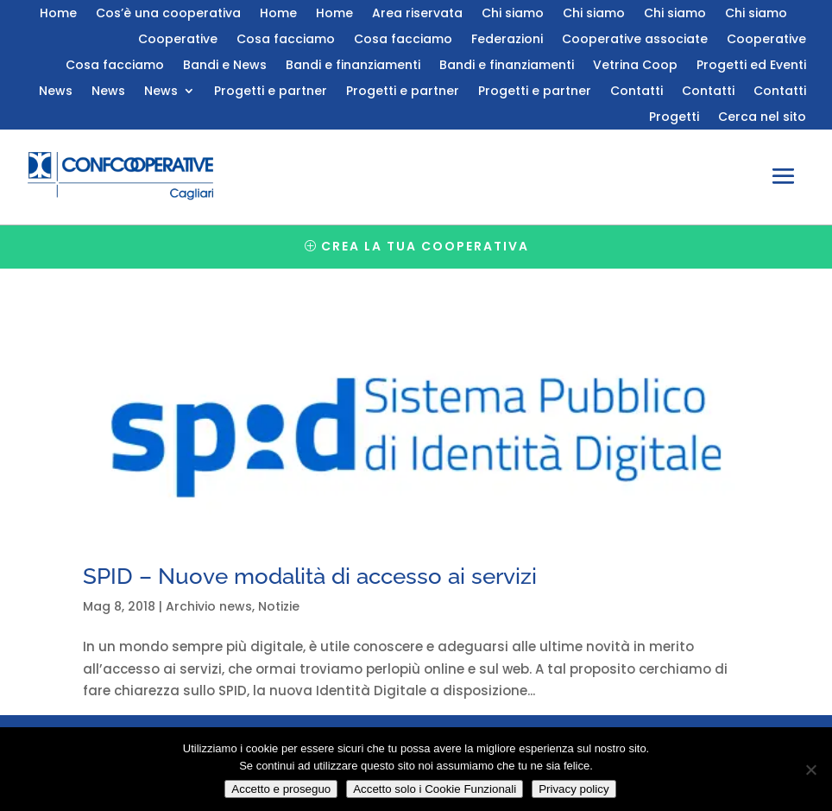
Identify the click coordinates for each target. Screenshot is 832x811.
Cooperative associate (635, 40)
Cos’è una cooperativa (168, 14)
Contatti (636, 92)
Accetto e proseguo (281, 788)
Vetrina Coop (635, 66)
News (55, 92)
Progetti (674, 118)
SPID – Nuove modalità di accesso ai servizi (310, 576)
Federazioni (507, 40)
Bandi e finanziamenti (353, 66)
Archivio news (209, 606)
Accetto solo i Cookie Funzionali (434, 788)
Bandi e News (225, 66)
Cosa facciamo (285, 40)
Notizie (278, 606)
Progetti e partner (270, 92)
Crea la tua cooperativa (425, 246)
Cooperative (177, 40)
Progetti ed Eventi (751, 66)
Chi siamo (513, 14)
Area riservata (417, 14)
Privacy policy (573, 788)
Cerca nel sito (762, 118)
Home (58, 14)
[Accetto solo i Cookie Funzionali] (810, 769)
